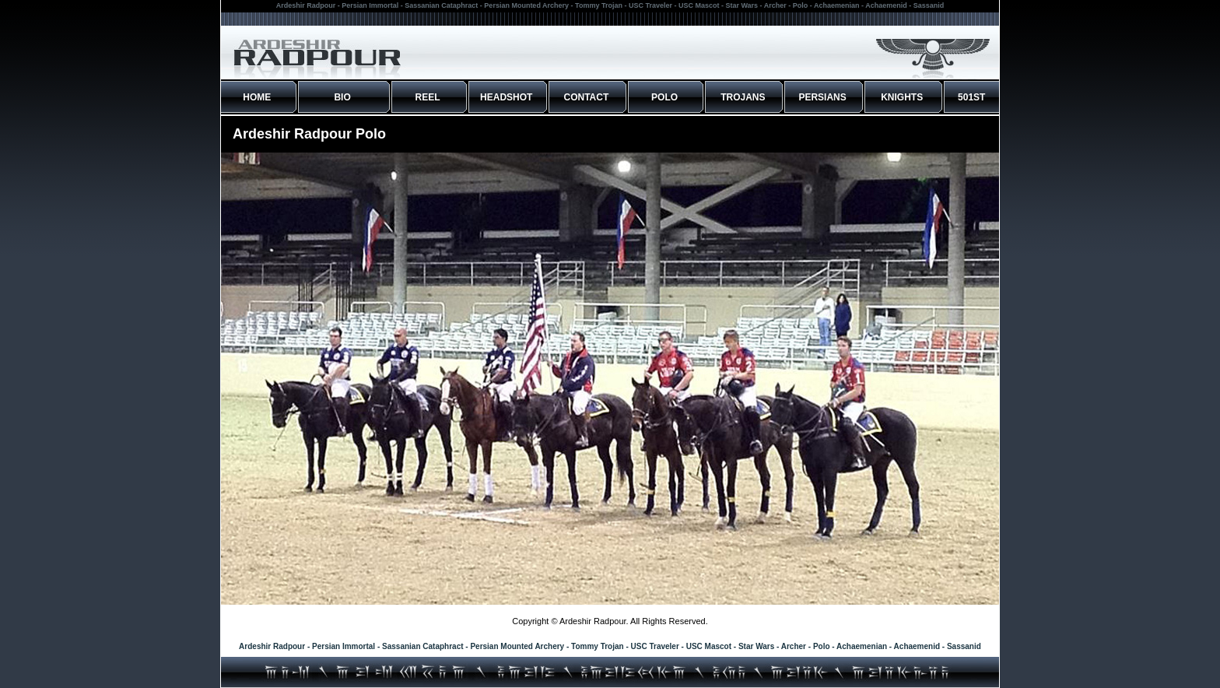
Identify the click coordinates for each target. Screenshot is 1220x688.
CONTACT (586, 97)
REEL (427, 97)
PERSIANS (822, 97)
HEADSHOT (506, 97)
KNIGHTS (902, 97)
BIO (342, 97)
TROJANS (742, 97)
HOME (257, 97)
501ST (971, 97)
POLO (664, 97)
